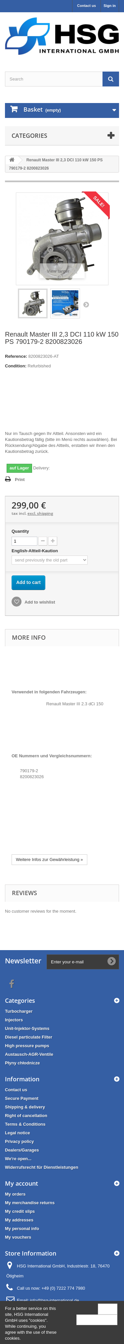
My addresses (19, 1219)
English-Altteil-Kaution (35, 550)
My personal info (22, 1228)
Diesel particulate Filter (28, 1037)
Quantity (20, 531)
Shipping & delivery (25, 1106)
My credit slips (20, 1211)
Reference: (16, 356)
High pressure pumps (27, 1045)
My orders (15, 1194)
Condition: (15, 365)
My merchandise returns (30, 1202)
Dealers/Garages (22, 1150)
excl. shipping (40, 513)
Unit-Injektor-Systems (27, 1028)
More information (97, 1319)
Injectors (14, 1019)
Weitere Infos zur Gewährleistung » (49, 859)
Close (107, 1308)
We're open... (18, 1158)
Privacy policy (19, 1141)
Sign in (109, 6)
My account (21, 1183)
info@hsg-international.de (54, 1300)
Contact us (86, 6)
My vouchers (18, 1237)
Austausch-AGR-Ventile (29, 1054)
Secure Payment (21, 1098)
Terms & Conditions (25, 1124)
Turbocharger (19, 1011)
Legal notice (17, 1132)
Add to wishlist (39, 602)
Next (86, 304)
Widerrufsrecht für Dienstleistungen (41, 1167)
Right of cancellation (26, 1115)
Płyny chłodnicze (22, 1062)
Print (20, 479)
